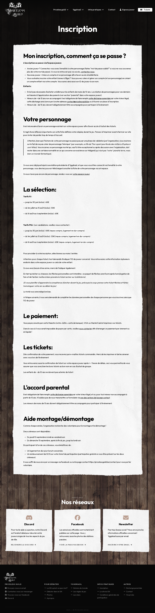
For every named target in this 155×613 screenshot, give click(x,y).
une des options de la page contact (95, 397)
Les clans (75, 595)
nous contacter (85, 328)
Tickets (145, 10)
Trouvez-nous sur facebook (17, 595)
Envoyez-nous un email (15, 588)
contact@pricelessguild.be (78, 101)
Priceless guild (60, 10)
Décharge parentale (133, 588)
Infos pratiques (96, 10)
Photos (48, 595)
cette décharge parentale (99, 98)
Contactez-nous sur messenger (19, 591)
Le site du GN (103, 591)
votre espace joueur (81, 174)
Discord (9, 598)
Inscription (102, 588)
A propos (49, 598)
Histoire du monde (79, 588)
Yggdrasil (78, 10)
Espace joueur (127, 10)
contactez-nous (87, 72)
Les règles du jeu (78, 591)
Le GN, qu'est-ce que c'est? (56, 588)
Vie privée (129, 595)
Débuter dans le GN (53, 591)
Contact (111, 10)
